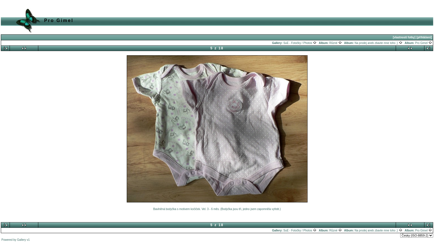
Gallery (21, 239)
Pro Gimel (423, 43)
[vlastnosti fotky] (404, 37)
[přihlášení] (424, 37)
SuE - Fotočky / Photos (300, 43)
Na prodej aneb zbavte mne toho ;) (378, 43)
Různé (335, 43)
